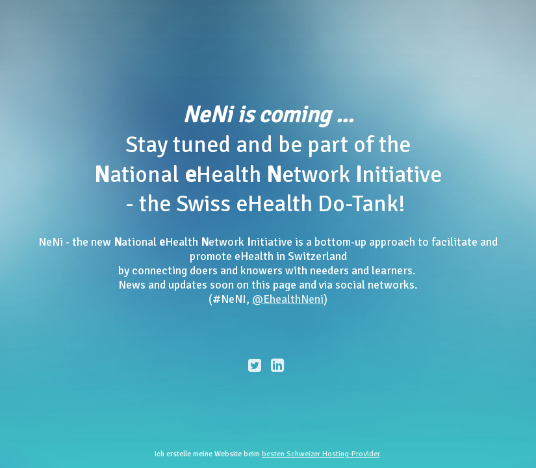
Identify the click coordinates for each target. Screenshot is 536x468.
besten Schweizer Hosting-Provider (320, 454)
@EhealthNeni (288, 299)
